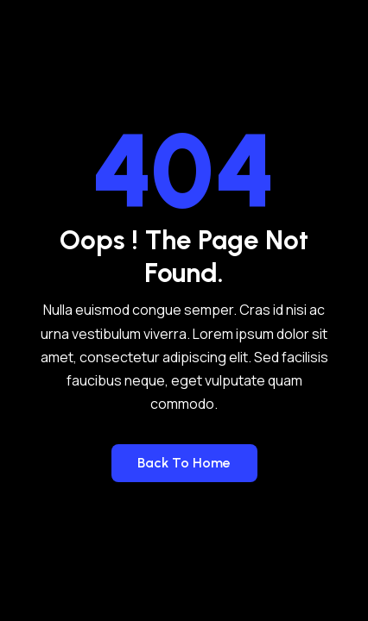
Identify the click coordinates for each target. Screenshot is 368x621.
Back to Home (184, 463)
